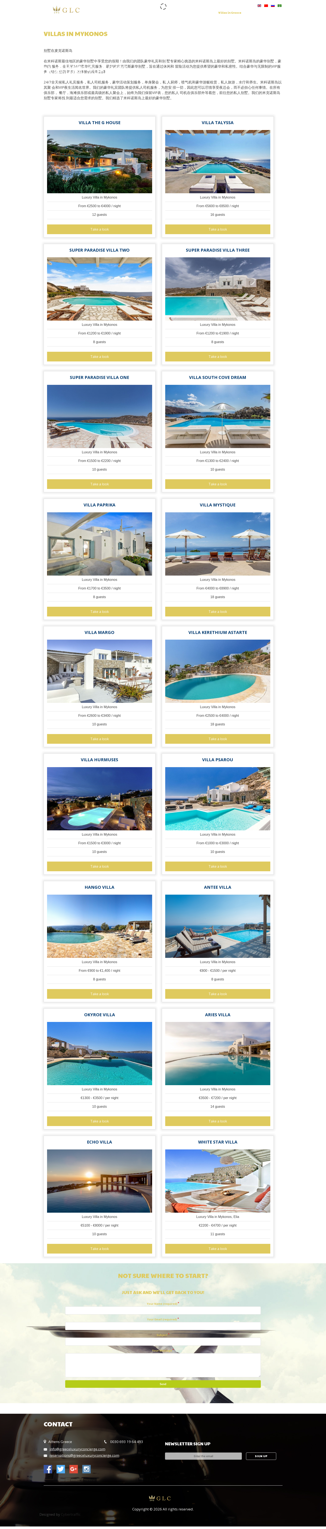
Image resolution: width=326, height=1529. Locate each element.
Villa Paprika (99, 506)
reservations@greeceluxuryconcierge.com (84, 1457)
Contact (121, 16)
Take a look (99, 229)
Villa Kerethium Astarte (217, 633)
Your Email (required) (162, 1322)
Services (160, 13)
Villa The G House (99, 123)
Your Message (162, 1353)
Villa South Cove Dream (217, 378)
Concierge (182, 13)
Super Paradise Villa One (99, 378)
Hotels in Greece (261, 13)
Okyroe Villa (99, 1017)
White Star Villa (217, 1144)
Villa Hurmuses (99, 761)
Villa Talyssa (218, 123)
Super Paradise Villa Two (99, 250)
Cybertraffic (71, 1516)
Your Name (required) (162, 1306)
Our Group (139, 13)
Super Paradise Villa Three (218, 250)
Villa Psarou (217, 761)
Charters (204, 13)
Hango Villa (99, 889)
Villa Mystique (217, 506)
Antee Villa (217, 889)
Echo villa (99, 1144)
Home (119, 13)
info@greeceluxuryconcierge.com (77, 1451)
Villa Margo (99, 633)
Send (163, 1386)
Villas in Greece (229, 13)
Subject (162, 1337)
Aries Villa (217, 1017)
